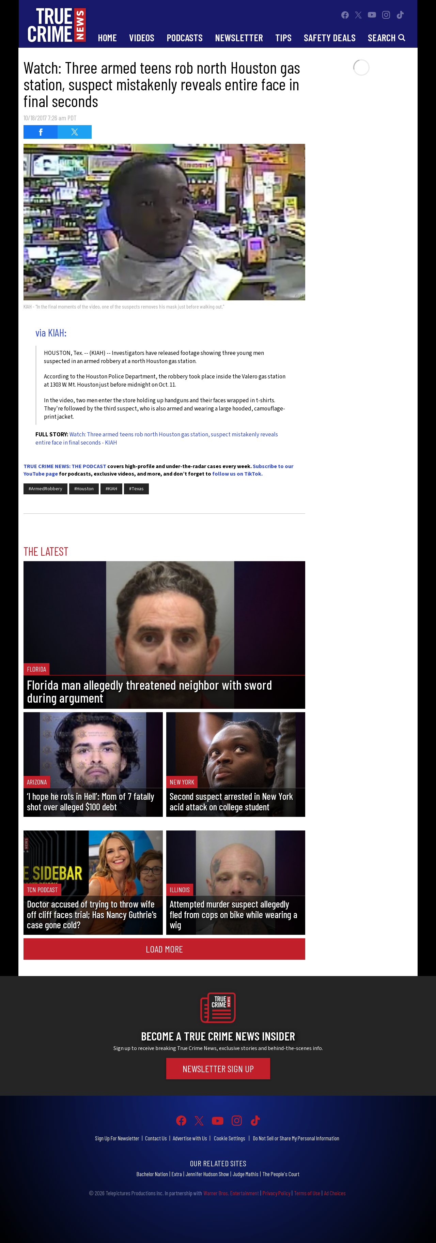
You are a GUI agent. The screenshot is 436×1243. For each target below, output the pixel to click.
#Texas (136, 488)
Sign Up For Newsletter (117, 1138)
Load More (164, 949)
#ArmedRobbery (45, 488)
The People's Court (280, 1173)
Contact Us (156, 1138)
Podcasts (185, 37)
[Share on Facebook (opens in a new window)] (41, 132)
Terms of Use (307, 1192)
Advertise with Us (190, 1138)
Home (107, 37)
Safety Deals (330, 37)
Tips (283, 37)
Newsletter (239, 37)
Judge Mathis (246, 1173)
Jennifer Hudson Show (207, 1173)
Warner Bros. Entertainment (231, 1192)
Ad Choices (335, 1192)
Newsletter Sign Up (218, 1068)
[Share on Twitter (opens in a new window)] (75, 132)
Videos (141, 37)
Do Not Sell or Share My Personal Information (296, 1138)
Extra (177, 1173)
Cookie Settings (229, 1138)
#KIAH (111, 488)
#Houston (84, 488)
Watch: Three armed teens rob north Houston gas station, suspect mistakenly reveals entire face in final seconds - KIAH (156, 439)
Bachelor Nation (152, 1173)
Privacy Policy (276, 1192)
